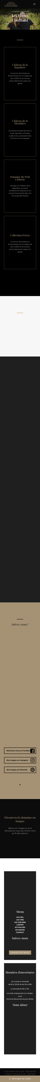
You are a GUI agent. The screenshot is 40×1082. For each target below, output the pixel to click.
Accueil (20, 917)
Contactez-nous (20, 953)
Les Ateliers (20, 922)
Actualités (20, 927)
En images (20, 930)
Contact (20, 932)
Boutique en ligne (20, 1079)
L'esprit (20, 925)
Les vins (20, 920)
